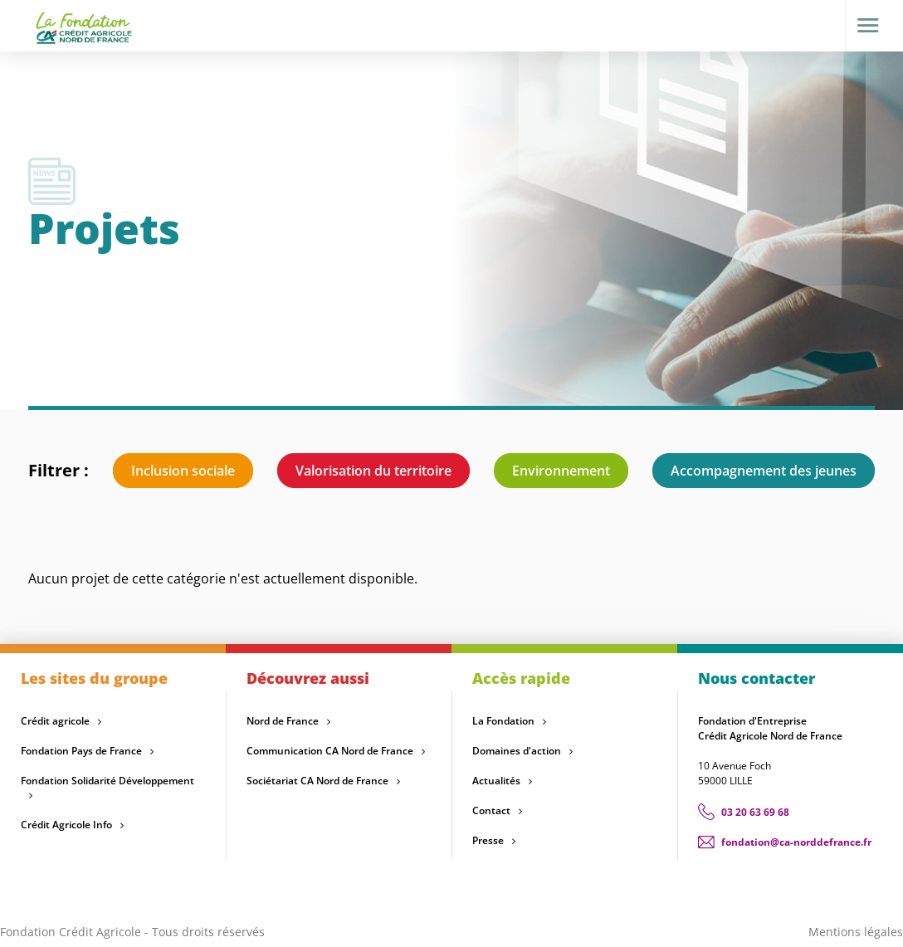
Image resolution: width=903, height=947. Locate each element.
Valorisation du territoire (373, 470)
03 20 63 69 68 (755, 812)
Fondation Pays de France (81, 751)
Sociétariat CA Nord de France (317, 781)
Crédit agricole (55, 721)
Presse (488, 840)
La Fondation (503, 721)
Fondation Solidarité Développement (107, 781)
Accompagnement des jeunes (764, 470)
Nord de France (282, 721)
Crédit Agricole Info (66, 825)
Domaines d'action (516, 751)
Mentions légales (855, 932)
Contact (491, 810)
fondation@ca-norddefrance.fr (796, 842)
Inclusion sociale (183, 470)
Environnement (561, 470)
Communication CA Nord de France (329, 751)
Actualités (496, 781)
